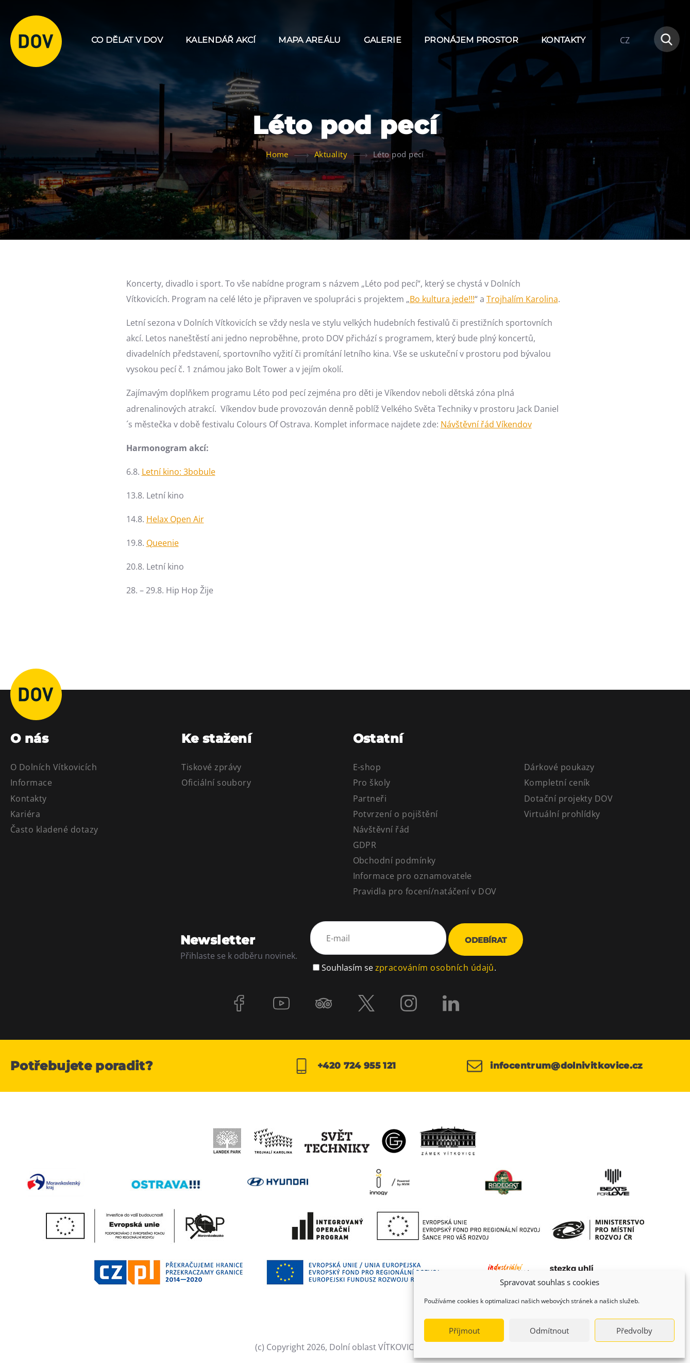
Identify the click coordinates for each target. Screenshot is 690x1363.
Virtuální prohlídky (562, 814)
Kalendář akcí (221, 40)
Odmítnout (549, 1330)
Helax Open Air (175, 519)
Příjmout (464, 1330)
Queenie (162, 542)
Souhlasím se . (409, 966)
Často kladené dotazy (54, 829)
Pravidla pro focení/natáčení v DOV (425, 891)
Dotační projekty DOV (568, 798)
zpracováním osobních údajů (434, 966)
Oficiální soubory (216, 782)
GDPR (365, 845)
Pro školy (372, 782)
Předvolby (634, 1330)
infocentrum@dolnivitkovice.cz (560, 1066)
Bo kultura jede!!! (442, 299)
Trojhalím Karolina (522, 299)
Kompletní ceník (557, 782)
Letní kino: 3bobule (178, 471)
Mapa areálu (309, 40)
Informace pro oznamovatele (412, 876)
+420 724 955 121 (345, 1066)
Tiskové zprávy (211, 767)
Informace (31, 782)
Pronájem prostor (471, 40)
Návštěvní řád (381, 829)
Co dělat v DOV (127, 40)
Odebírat (486, 940)
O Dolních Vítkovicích (53, 767)
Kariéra (25, 814)
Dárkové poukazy (559, 767)
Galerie (382, 40)
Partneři (370, 798)
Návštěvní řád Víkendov (486, 424)
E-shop (367, 767)
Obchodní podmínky (394, 860)
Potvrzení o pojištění (395, 814)
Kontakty (563, 40)
